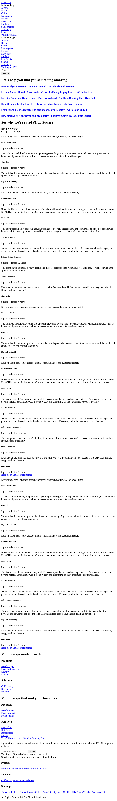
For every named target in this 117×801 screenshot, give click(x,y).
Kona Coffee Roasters (24, 792)
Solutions (27, 738)
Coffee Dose (41, 792)
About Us (18, 738)
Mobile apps (7, 768)
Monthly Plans (39, 738)
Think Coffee (7, 792)
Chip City (52, 792)
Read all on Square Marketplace (16, 475)
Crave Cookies (64, 792)
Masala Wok (89, 792)
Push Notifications (22, 768)
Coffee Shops (7, 780)
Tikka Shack (77, 792)
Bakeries (29, 780)
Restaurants (19, 780)
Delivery (42, 768)
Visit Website (7, 738)
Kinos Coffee (101, 792)
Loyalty (34, 768)
